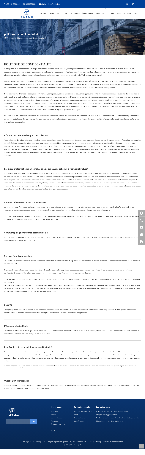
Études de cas (56, 418)
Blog (53, 428)
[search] (15, 421)
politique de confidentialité (113, 442)
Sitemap (98, 442)
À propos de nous (58, 424)
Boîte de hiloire (79, 418)
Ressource (55, 421)
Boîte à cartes (79, 421)
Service (54, 415)
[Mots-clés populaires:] (127, 4)
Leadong (90, 442)
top (141, 446)
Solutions (54, 411)
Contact (54, 431)
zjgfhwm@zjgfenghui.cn (50, 4)
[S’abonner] (33, 421)
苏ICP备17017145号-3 (72, 445)
